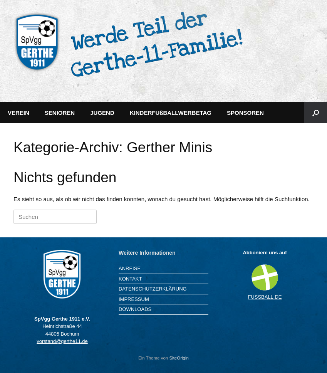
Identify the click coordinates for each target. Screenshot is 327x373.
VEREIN (18, 112)
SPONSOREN (245, 112)
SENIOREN (60, 112)
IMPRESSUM (134, 299)
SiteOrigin (179, 358)
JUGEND (102, 112)
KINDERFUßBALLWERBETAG (170, 112)
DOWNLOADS (135, 309)
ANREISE (130, 268)
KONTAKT (130, 279)
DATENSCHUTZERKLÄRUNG (153, 289)
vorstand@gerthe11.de (62, 341)
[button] (315, 112)
